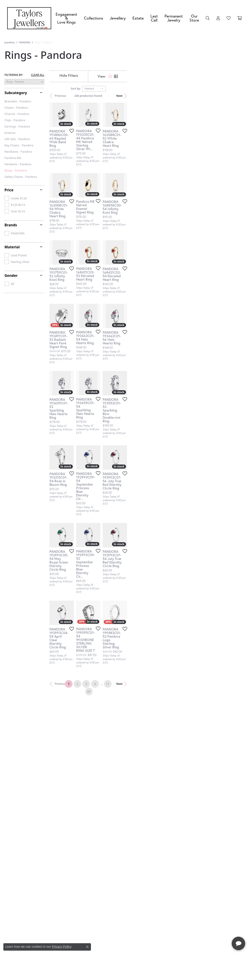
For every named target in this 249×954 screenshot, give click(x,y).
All (171, 817)
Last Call (154, 18)
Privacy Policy (61, 946)
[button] (208, 18)
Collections (93, 18)
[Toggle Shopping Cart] (239, 18)
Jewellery (118, 18)
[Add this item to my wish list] (109, 169)
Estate (138, 18)
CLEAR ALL (37, 75)
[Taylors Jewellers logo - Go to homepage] (30, 18)
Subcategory (15, 93)
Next (237, 96)
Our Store (194, 18)
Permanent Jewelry (174, 18)
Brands (10, 225)
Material (12, 247)
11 (162, 817)
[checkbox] (15, 198)
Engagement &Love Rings (66, 18)
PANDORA (24, 42)
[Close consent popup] (87, 946)
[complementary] (216, 929)
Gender (11, 275)
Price (8, 190)
